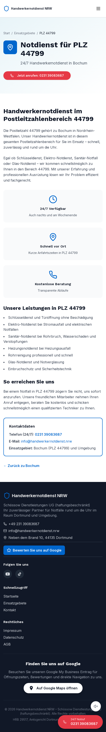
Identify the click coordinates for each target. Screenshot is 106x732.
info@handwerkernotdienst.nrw (46, 441)
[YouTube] (7, 574)
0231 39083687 (48, 434)
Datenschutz (13, 637)
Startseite (11, 596)
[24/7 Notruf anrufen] (80, 722)
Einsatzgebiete (24, 33)
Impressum (12, 630)
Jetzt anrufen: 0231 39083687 (37, 75)
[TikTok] (19, 574)
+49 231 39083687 (24, 524)
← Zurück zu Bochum (21, 466)
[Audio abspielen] (96, 706)
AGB (7, 644)
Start (6, 33)
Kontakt (9, 610)
